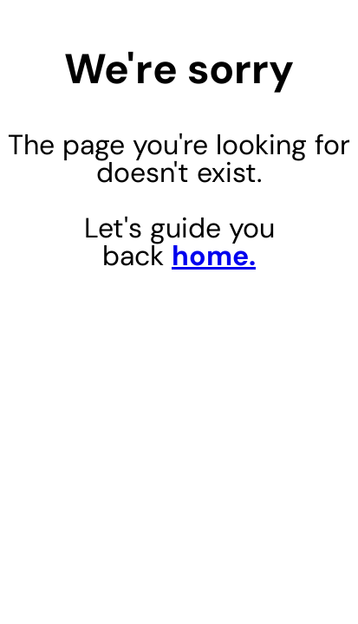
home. (214, 255)
